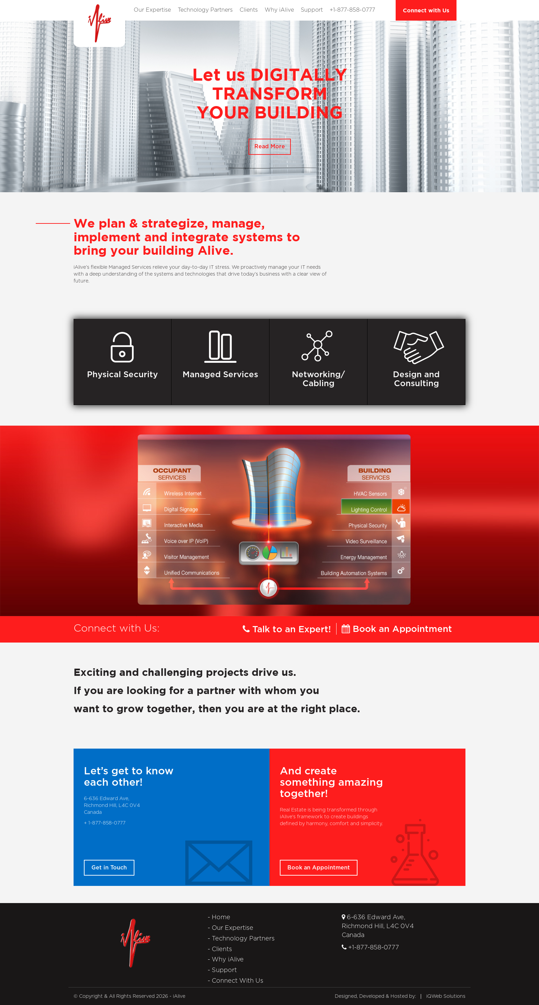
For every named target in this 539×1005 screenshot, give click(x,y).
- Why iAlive (226, 960)
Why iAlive (279, 10)
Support (312, 10)
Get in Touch (109, 867)
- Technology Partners (241, 939)
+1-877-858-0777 (352, 10)
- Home (219, 917)
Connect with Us (426, 10)
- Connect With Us (235, 981)
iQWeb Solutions (445, 996)
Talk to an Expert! (287, 629)
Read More (269, 146)
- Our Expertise (230, 928)
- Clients (220, 949)
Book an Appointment (397, 629)
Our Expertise (152, 10)
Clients (249, 10)
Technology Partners (205, 10)
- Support (222, 970)
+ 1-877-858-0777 (104, 823)
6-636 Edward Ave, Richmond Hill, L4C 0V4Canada (378, 926)
